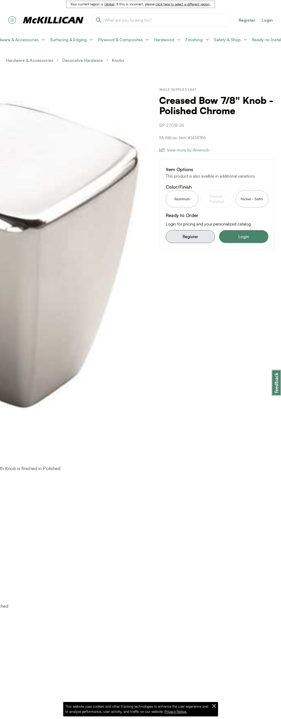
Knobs (118, 60)
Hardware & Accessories (29, 60)
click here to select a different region (183, 4)
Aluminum (182, 199)
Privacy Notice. (176, 711)
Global (109, 4)
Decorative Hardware (82, 60)
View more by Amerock (184, 150)
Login (267, 20)
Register (190, 236)
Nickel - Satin (252, 199)
